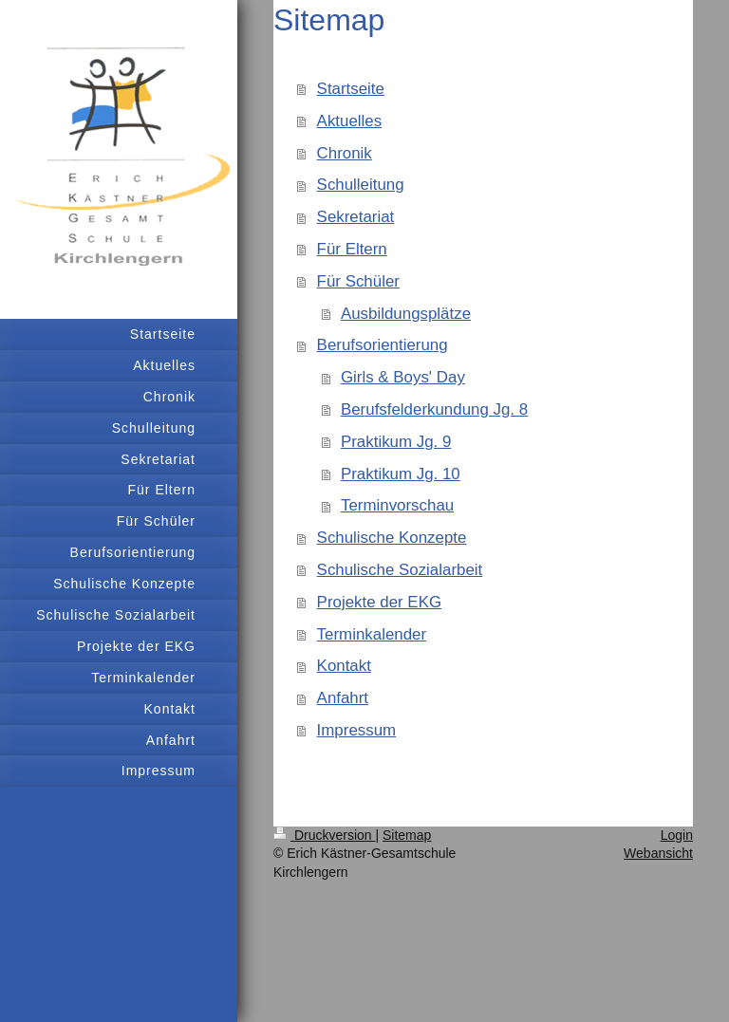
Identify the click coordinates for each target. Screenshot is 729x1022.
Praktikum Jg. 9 (396, 442)
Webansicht (658, 853)
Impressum (357, 730)
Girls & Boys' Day (403, 377)
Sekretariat (356, 217)
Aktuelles (350, 121)
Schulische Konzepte (392, 538)
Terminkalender (371, 634)
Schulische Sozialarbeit (400, 570)
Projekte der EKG (379, 602)
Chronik (344, 153)
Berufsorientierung (382, 345)
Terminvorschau (397, 505)
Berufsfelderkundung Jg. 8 (434, 409)
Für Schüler (358, 281)
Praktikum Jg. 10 (400, 474)
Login (677, 835)
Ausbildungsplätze (406, 314)
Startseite (350, 89)
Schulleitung (360, 185)
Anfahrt (342, 698)
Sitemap (407, 835)
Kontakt (344, 666)
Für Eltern (352, 249)
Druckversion (324, 835)
